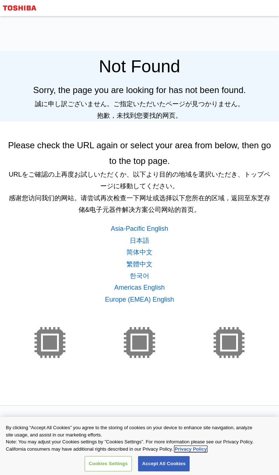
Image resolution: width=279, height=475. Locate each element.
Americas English (139, 287)
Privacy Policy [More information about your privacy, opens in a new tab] (191, 449)
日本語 (139, 240)
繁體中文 (139, 264)
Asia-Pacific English (139, 228)
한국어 (139, 275)
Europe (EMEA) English (139, 299)
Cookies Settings (108, 464)
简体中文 (139, 252)
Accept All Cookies (164, 464)
